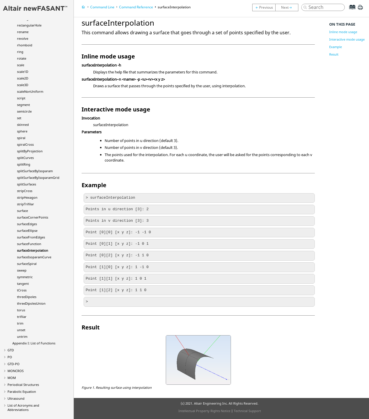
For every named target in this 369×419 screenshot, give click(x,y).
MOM (11, 378)
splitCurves (25, 158)
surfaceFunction (29, 244)
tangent (23, 283)
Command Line (102, 7)
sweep (22, 270)
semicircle (24, 111)
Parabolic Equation (21, 391)
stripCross (24, 191)
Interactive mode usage (347, 39)
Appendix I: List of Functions (33, 343)
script (21, 98)
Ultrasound (16, 398)
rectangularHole (29, 25)
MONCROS (15, 371)
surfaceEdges (27, 224)
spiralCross (25, 144)
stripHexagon (27, 197)
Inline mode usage (343, 32)
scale (20, 65)
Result (333, 54)
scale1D (22, 71)
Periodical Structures (23, 384)
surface (22, 210)
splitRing (23, 164)
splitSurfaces (26, 184)
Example (335, 47)
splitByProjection (30, 151)
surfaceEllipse (27, 230)
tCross (22, 290)
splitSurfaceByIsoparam (35, 171)
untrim (22, 336)
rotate (21, 58)
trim (20, 323)
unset (21, 330)
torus (21, 310)
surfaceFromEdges (31, 237)
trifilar (22, 316)
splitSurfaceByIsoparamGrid (38, 177)
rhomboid (24, 45)
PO (9, 357)
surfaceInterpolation (32, 250)
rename (23, 32)
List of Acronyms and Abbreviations (23, 407)
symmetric (25, 277)
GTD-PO (13, 364)
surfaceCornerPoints (32, 217)
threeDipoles (26, 297)
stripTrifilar (25, 204)
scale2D (22, 78)
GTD (10, 350)
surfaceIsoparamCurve (34, 257)
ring (20, 52)
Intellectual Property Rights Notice (204, 411)
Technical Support (247, 411)
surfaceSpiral (27, 263)
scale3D (22, 85)
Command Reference (136, 7)
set (19, 118)
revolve (22, 38)
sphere (22, 131)
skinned (23, 124)
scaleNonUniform (30, 91)
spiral (21, 138)
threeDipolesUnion (31, 303)
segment (23, 105)
